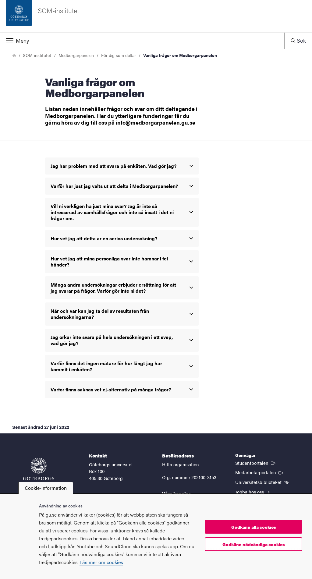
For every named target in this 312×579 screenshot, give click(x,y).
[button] (142, 40)
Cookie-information (46, 487)
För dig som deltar (118, 55)
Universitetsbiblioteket (262, 481)
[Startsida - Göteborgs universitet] (39, 472)
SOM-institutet (37, 55)
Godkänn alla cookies (253, 527)
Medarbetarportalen (259, 472)
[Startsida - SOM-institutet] (156, 16)
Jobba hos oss (252, 492)
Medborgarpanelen (76, 55)
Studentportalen (256, 462)
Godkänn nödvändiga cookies (253, 544)
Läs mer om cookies (101, 562)
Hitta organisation (180, 464)
